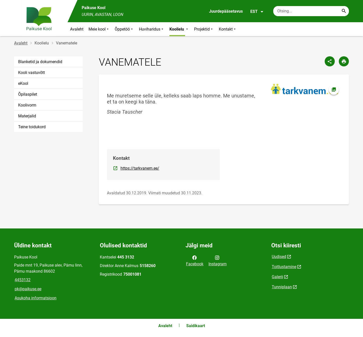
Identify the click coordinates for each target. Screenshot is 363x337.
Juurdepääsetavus (226, 11)
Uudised (279, 256)
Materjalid (27, 116)
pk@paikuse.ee (28, 289)
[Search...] (344, 11)
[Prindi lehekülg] (344, 61)
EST (257, 12)
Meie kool (99, 29)
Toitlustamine (284, 266)
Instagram (217, 260)
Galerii (277, 276)
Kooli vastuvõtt (31, 72)
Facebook (194, 260)
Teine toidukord (32, 126)
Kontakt (228, 29)
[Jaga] (330, 61)
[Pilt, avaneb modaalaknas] (304, 89)
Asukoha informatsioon (35, 298)
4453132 (23, 279)
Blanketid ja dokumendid (40, 61)
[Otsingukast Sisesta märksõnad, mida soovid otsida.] (311, 11)
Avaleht (76, 29)
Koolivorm (27, 105)
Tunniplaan (282, 286)
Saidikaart (195, 325)
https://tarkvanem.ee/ (140, 168)
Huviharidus (151, 29)
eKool (23, 83)
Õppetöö (124, 29)
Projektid (204, 29)
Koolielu (179, 29)
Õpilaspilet (27, 94)
